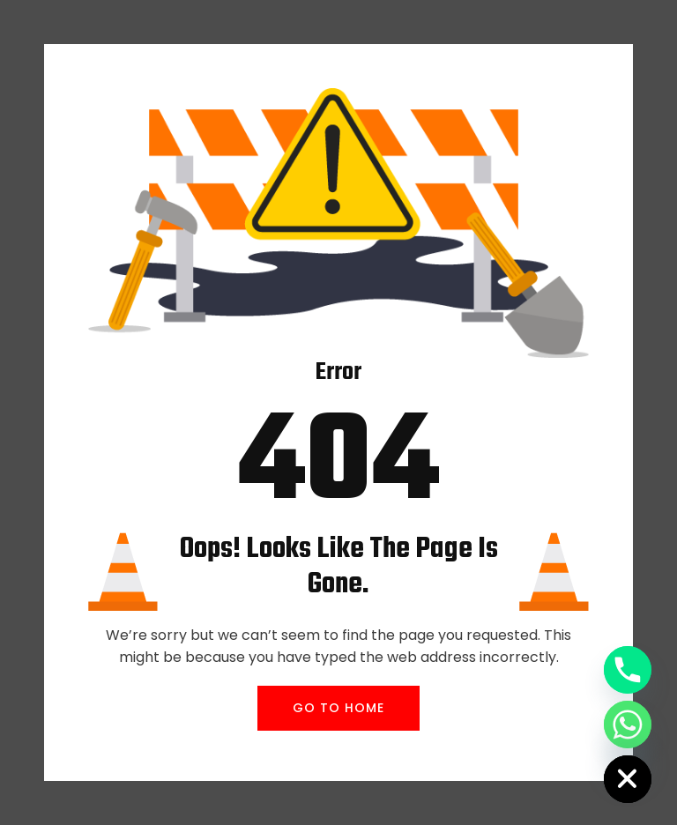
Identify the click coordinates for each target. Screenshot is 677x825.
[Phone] (627, 670)
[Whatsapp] (627, 724)
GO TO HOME (338, 708)
